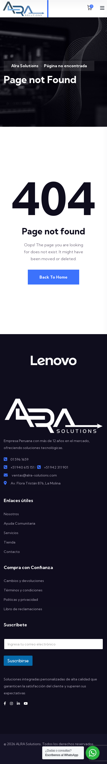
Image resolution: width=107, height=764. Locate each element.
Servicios (11, 533)
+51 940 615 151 (22, 467)
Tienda (9, 542)
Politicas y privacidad (21, 599)
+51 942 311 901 (56, 467)
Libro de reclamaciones (23, 609)
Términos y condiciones (23, 590)
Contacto (12, 551)
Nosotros (11, 514)
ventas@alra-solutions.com (34, 475)
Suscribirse (18, 660)
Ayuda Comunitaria (19, 523)
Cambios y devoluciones (24, 580)
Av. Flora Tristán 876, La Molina (36, 483)
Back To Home (53, 277)
